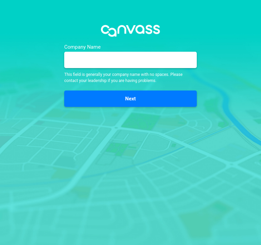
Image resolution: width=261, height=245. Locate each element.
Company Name (82, 47)
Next (130, 99)
